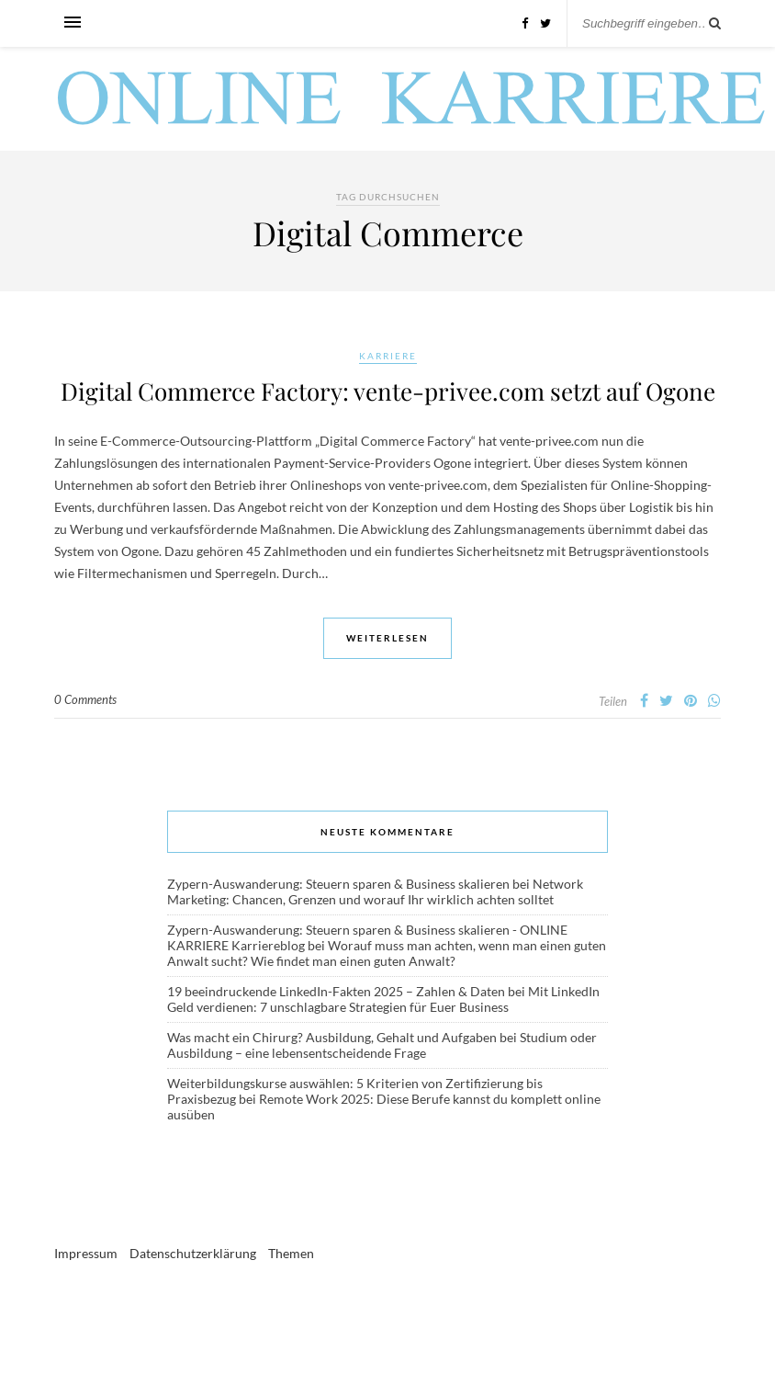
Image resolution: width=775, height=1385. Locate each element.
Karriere (388, 355)
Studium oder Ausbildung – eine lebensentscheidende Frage (382, 1045)
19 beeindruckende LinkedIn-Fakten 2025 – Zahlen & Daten (336, 991)
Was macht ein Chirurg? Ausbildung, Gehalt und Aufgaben (332, 1037)
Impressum (86, 1253)
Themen (291, 1253)
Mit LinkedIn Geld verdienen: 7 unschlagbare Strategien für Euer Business (383, 999)
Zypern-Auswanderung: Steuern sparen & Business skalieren (338, 883)
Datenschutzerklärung (192, 1253)
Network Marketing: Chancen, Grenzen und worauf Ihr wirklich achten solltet (375, 891)
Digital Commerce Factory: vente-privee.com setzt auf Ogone (388, 391)
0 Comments (85, 699)
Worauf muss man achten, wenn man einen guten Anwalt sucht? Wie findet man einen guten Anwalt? (386, 953)
